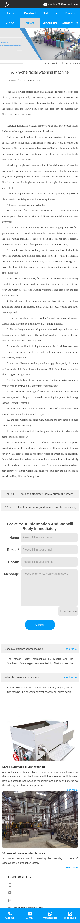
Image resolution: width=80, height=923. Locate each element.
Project (69, 13)
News (30, 23)
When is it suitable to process (22, 677)
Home (9, 13)
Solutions (50, 13)
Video (10, 23)
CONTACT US (19, 877)
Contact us (70, 23)
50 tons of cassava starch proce (23, 853)
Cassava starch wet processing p (24, 648)
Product (30, 13)
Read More (70, 648)
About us (50, 23)
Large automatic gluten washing (24, 766)
